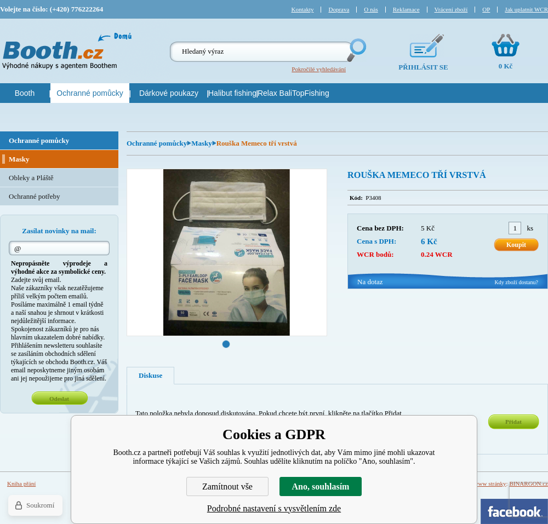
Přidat (513, 421)
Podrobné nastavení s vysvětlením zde (274, 508)
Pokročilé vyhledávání (319, 69)
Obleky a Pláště (31, 178)
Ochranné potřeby (34, 196)
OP (486, 9)
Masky (201, 143)
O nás (371, 9)
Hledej (356, 50)
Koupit (516, 245)
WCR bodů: (375, 254)
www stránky (490, 483)
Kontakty (303, 9)
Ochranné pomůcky (157, 143)
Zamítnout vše (227, 486)
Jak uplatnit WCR (526, 9)
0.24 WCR (437, 254)
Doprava (338, 9)
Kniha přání (21, 483)
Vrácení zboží (451, 9)
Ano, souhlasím (321, 486)
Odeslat (59, 398)
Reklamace (406, 9)
